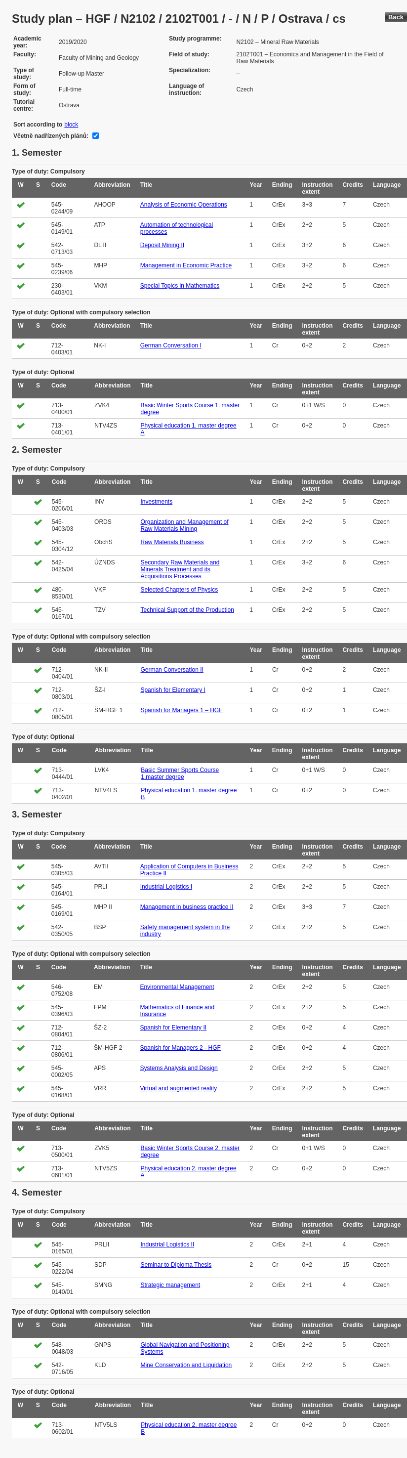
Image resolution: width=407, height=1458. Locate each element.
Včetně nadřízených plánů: (50, 135)
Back (396, 17)
